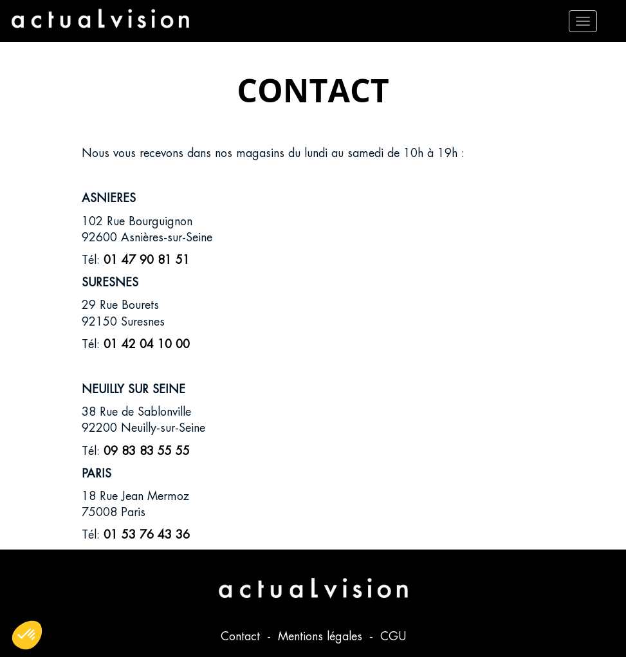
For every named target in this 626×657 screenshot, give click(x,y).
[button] (27, 635)
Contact (242, 636)
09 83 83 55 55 (147, 450)
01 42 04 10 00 (147, 344)
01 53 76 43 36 (147, 534)
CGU (393, 636)
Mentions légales (322, 636)
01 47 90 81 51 (147, 259)
